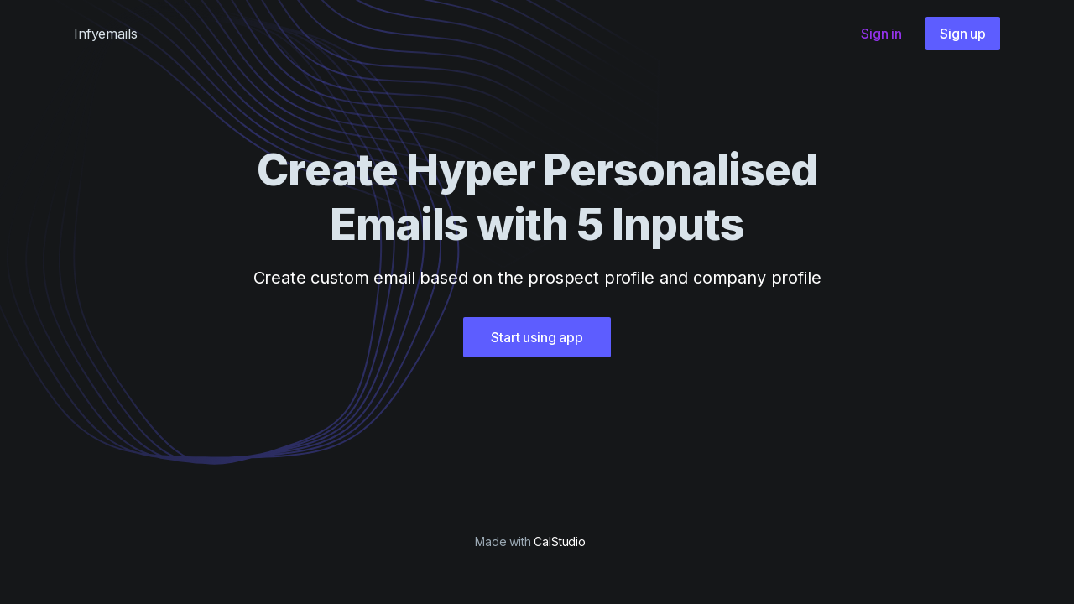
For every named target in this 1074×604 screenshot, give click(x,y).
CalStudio (560, 541)
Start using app (537, 337)
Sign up (963, 33)
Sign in (881, 33)
